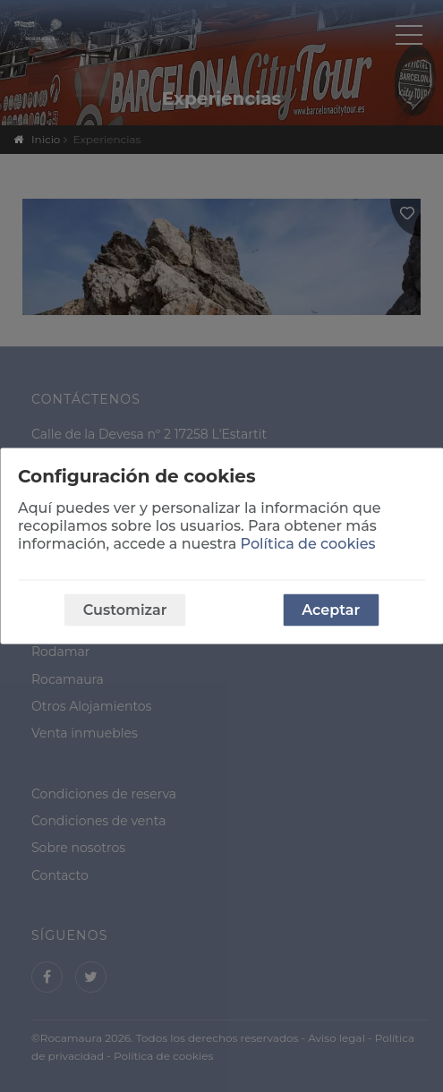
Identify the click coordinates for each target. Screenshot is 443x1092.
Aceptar (331, 610)
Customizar (125, 610)
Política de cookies (308, 543)
